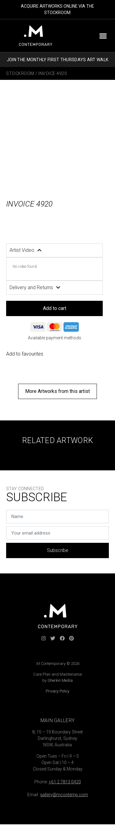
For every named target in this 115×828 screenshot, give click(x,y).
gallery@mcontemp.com (64, 794)
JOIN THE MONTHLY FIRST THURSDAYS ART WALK (57, 59)
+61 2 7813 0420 (65, 781)
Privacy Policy (57, 691)
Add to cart (54, 308)
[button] (103, 36)
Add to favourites (24, 354)
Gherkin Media (60, 680)
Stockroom (20, 73)
